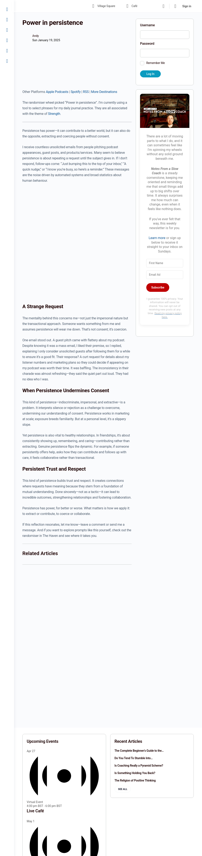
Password (147, 44)
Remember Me (155, 63)
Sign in (186, 6)
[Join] (7, 51)
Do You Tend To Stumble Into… (134, 758)
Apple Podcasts (57, 92)
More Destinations (104, 92)
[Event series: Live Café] (64, 806)
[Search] (163, 6)
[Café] (7, 19)
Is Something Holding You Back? (135, 773)
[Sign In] (7, 61)
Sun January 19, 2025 (46, 40)
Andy (35, 35)
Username (147, 25)
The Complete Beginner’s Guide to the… (139, 750)
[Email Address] (164, 275)
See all (122, 789)
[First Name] (164, 263)
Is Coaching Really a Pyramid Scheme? (139, 765)
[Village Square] (7, 9)
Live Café (35, 810)
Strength (54, 114)
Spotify (76, 92)
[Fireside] (7, 40)
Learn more (157, 238)
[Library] (7, 30)
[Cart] (175, 6)
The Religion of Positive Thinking (135, 780)
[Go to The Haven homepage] (51, 6)
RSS (86, 92)
